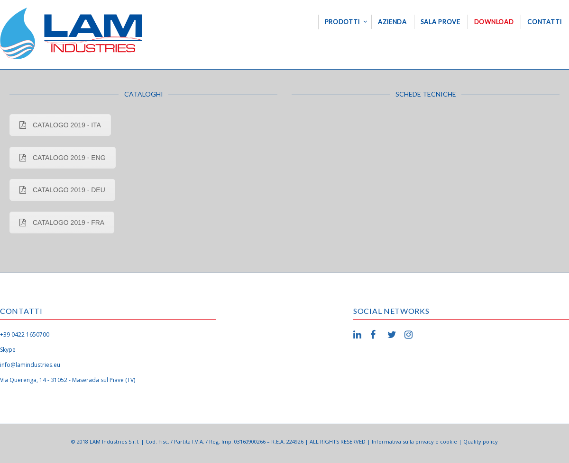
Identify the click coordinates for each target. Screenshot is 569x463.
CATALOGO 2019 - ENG (62, 157)
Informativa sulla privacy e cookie (414, 441)
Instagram (410, 334)
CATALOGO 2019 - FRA (61, 222)
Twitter (393, 334)
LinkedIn (359, 334)
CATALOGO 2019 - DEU (62, 190)
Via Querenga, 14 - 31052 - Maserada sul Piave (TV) (67, 380)
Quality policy (480, 441)
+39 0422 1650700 (24, 334)
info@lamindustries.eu (30, 365)
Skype (8, 350)
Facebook (376, 334)
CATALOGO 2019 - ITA (60, 125)
